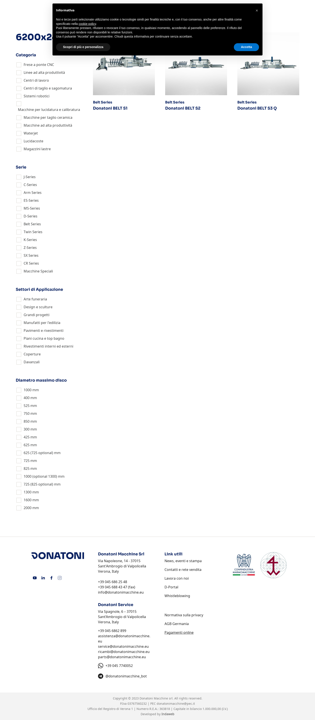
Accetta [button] (246, 47)
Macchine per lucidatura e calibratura (49, 109)
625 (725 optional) (38, 452)
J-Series (30, 176)
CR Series (31, 263)
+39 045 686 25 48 (112, 581)
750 (27, 413)
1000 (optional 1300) (40, 476)
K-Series (30, 239)
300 (27, 429)
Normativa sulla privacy (183, 615)
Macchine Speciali (38, 271)
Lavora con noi (176, 578)
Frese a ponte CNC (39, 64)
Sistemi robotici (36, 96)
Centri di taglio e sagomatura (48, 88)
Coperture (32, 354)
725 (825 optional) (38, 484)
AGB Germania (176, 623)
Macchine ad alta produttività (48, 125)
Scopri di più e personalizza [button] (83, 47)
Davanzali (32, 362)
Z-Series (30, 247)
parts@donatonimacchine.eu (122, 657)
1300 (28, 492)
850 (27, 421)
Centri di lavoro (36, 80)
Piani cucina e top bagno (44, 338)
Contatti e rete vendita (182, 569)
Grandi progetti (36, 314)
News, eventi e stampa (183, 560)
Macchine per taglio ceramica (48, 117)
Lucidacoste (33, 141)
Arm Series (33, 192)
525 (27, 405)
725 (27, 460)
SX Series (31, 255)
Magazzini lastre (37, 148)
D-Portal (171, 587)
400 (27, 397)
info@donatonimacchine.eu (121, 592)
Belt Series (32, 224)
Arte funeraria (35, 299)
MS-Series (32, 208)
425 (27, 437)
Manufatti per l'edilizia (42, 322)
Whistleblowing (177, 595)
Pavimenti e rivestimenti (43, 330)
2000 (28, 507)
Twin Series (33, 231)
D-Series (30, 216)
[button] (256, 10)
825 (27, 468)
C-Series (30, 184)
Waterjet (31, 133)
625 (27, 445)
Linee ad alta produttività (44, 72)
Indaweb (167, 714)
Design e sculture (38, 307)
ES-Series (31, 200)
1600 (28, 500)
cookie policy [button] (87, 24)
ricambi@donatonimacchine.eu (124, 651)
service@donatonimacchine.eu (123, 646)
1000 (28, 390)
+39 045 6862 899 (112, 630)
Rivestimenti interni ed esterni (48, 346)
